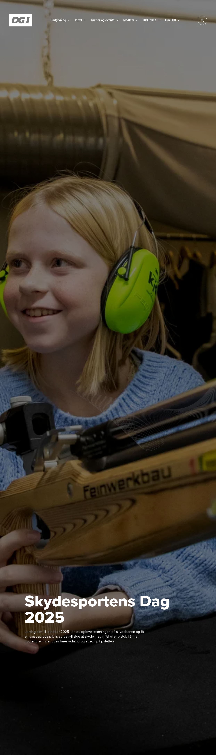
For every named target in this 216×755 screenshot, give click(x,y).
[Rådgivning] (60, 20)
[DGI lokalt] (151, 20)
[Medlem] (130, 20)
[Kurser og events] (104, 20)
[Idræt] (80, 20)
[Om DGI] (172, 20)
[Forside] (20, 20)
